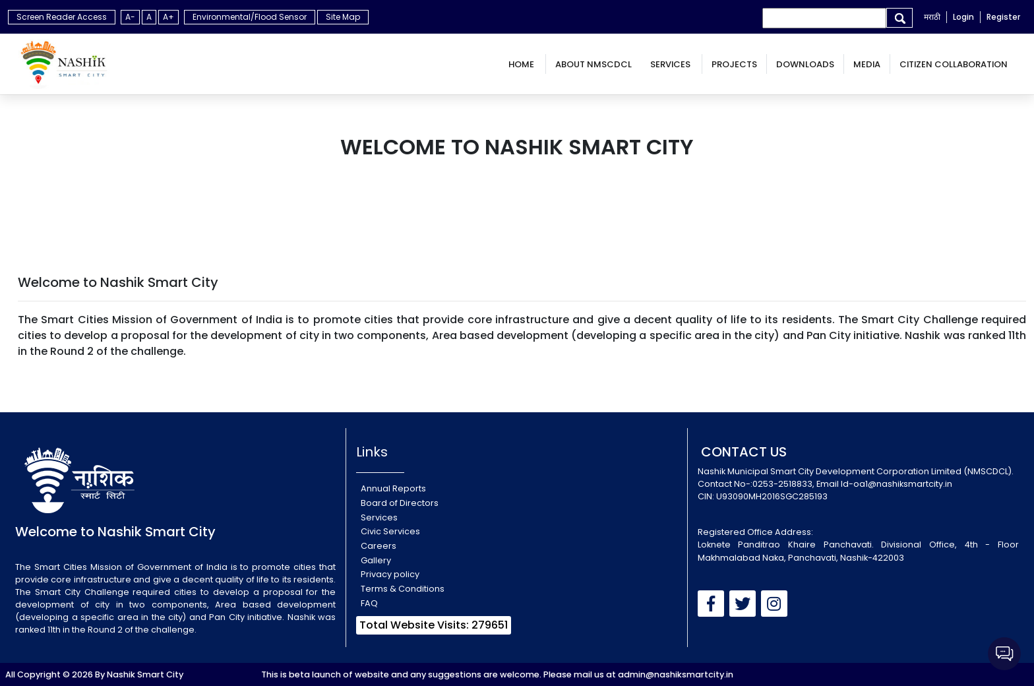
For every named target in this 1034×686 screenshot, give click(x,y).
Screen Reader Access (61, 16)
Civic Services (390, 531)
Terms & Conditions (402, 588)
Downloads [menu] (805, 64)
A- (130, 16)
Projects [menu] (734, 64)
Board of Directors (400, 503)
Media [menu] (866, 64)
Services (671, 64)
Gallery (376, 560)
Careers (378, 545)
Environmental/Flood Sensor (250, 16)
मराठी (932, 16)
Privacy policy (390, 574)
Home (522, 64)
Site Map (343, 16)
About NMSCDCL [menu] (593, 64)
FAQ (369, 603)
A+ (168, 16)
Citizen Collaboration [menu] (953, 64)
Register (1003, 16)
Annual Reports (393, 488)
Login (963, 16)
